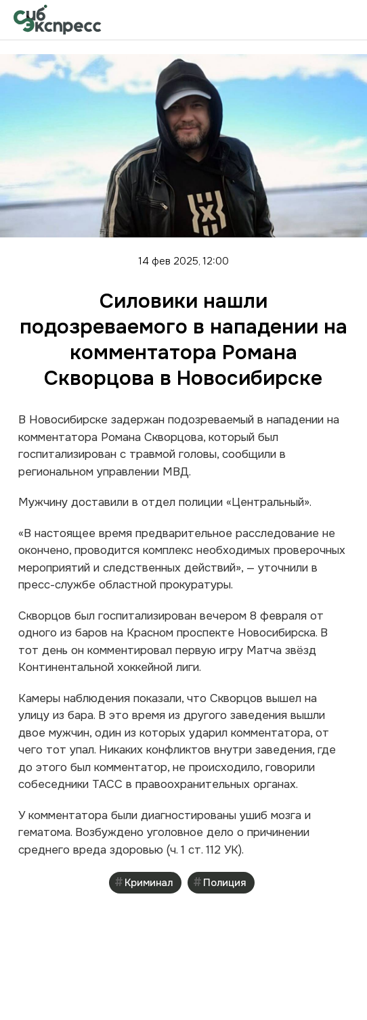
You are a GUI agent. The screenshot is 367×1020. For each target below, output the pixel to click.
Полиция (224, 882)
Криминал (149, 882)
